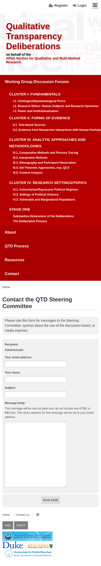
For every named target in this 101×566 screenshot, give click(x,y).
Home (6, 509)
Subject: (10, 387)
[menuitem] (50, 150)
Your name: (12, 372)
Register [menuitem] (61, 5)
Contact (12, 274)
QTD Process (17, 246)
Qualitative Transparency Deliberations (34, 36)
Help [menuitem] (8, 519)
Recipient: (12, 344)
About (10, 232)
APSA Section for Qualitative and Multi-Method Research (43, 60)
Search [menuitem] (21, 519)
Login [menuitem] (82, 5)
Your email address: (18, 357)
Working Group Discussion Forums (37, 82)
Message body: (15, 403)
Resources (14, 260)
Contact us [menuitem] (22, 509)
